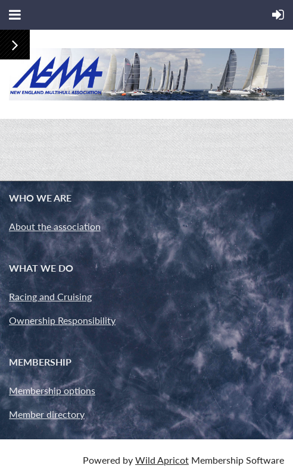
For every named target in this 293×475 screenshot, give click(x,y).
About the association (55, 226)
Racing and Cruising (50, 296)
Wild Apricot (162, 459)
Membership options (52, 390)
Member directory (47, 414)
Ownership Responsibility (62, 320)
